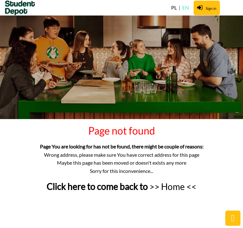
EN (185, 7)
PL (174, 7)
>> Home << (172, 186)
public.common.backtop (232, 218)
